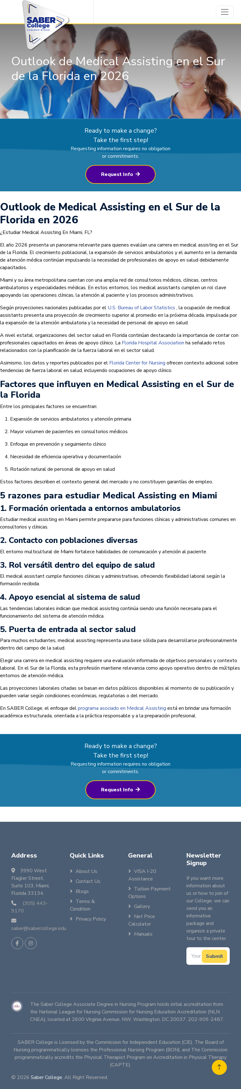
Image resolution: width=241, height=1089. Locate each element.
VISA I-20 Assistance (142, 875)
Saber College (46, 1077)
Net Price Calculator (141, 920)
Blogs (82, 891)
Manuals (143, 934)
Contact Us (88, 881)
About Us (86, 871)
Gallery (142, 906)
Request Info (120, 183)
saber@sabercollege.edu (38, 928)
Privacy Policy (91, 919)
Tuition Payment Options (149, 892)
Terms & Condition (82, 905)
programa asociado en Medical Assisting (122, 717)
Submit (214, 956)
